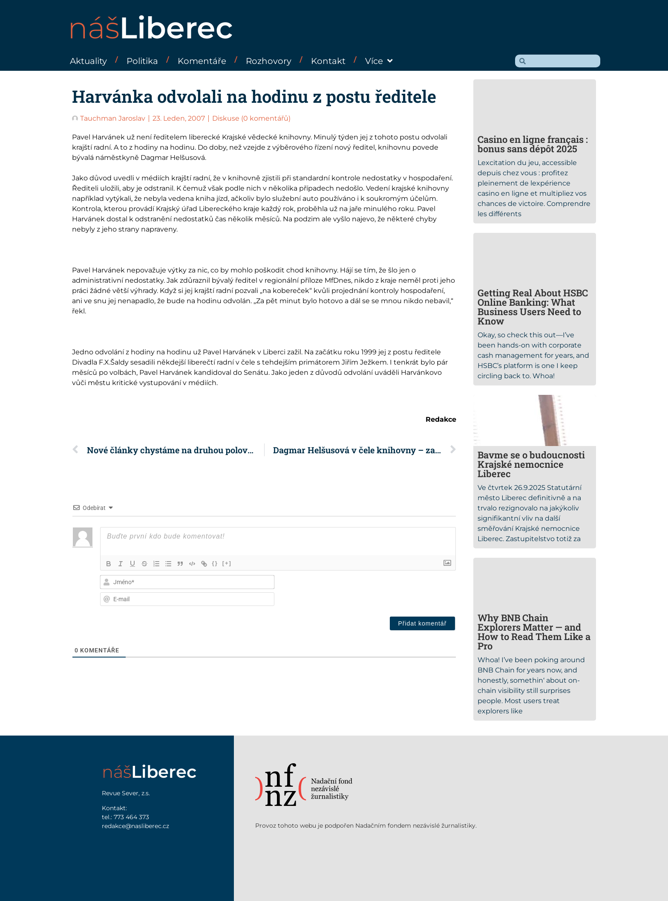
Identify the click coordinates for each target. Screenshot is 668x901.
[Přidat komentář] (422, 623)
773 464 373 (131, 817)
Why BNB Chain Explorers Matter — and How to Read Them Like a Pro (534, 631)
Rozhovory (268, 61)
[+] (227, 563)
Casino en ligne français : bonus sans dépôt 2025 (533, 144)
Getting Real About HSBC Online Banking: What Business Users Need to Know (533, 307)
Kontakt (328, 61)
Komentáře (202, 61)
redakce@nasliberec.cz (135, 826)
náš (150, 27)
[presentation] (398, 591)
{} (215, 563)
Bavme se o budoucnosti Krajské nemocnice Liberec (531, 464)
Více (379, 61)
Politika (142, 61)
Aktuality (88, 61)
